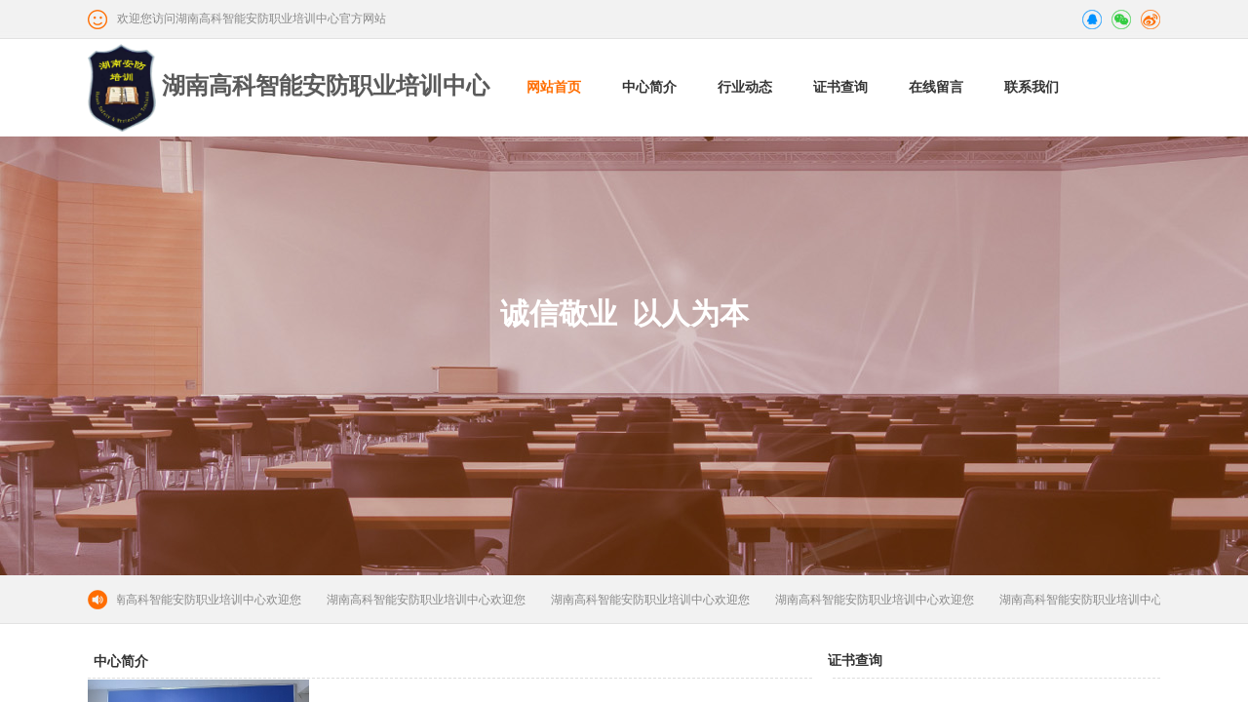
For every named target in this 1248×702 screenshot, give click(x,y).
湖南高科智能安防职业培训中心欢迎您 (204, 599)
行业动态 (745, 87)
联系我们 (1031, 87)
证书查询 (840, 87)
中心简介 (649, 87)
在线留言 (936, 87)
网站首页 (553, 87)
